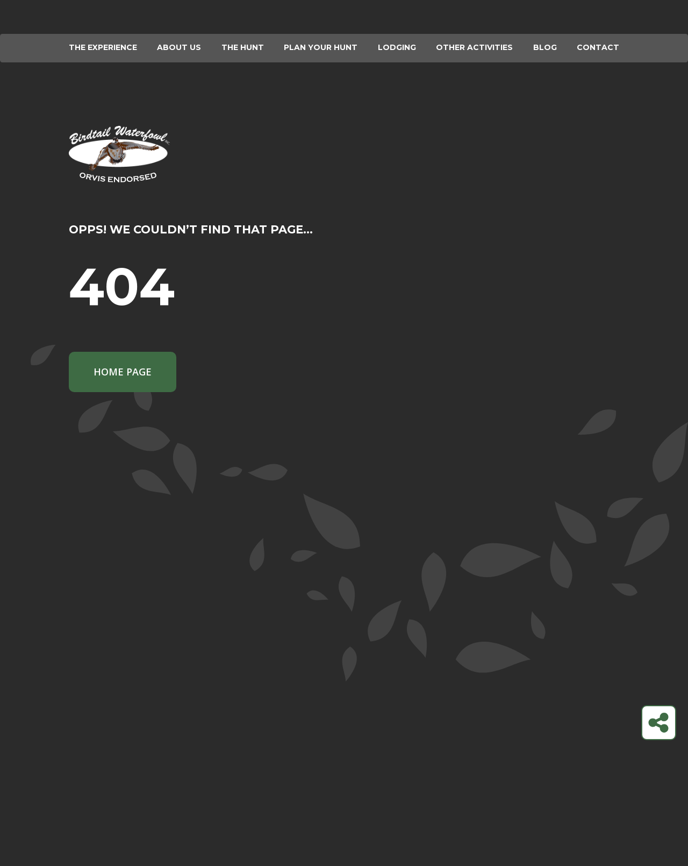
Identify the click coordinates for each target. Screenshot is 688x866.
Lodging (397, 47)
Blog (545, 47)
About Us (179, 47)
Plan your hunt (320, 47)
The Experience (103, 47)
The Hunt (242, 47)
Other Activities (474, 47)
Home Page (123, 371)
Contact (598, 47)
